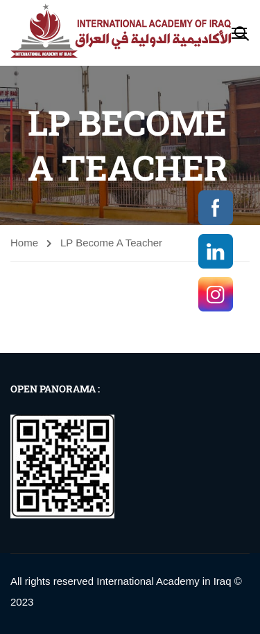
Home (24, 242)
